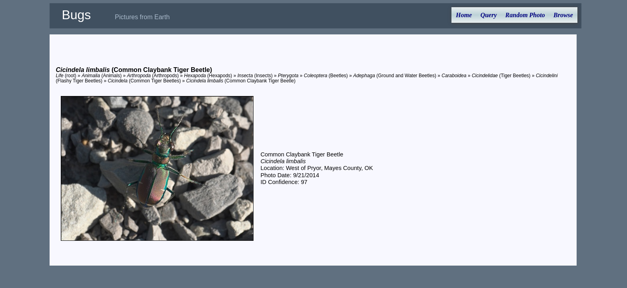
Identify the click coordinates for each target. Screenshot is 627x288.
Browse (563, 15)
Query (488, 15)
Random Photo (525, 15)
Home (464, 15)
